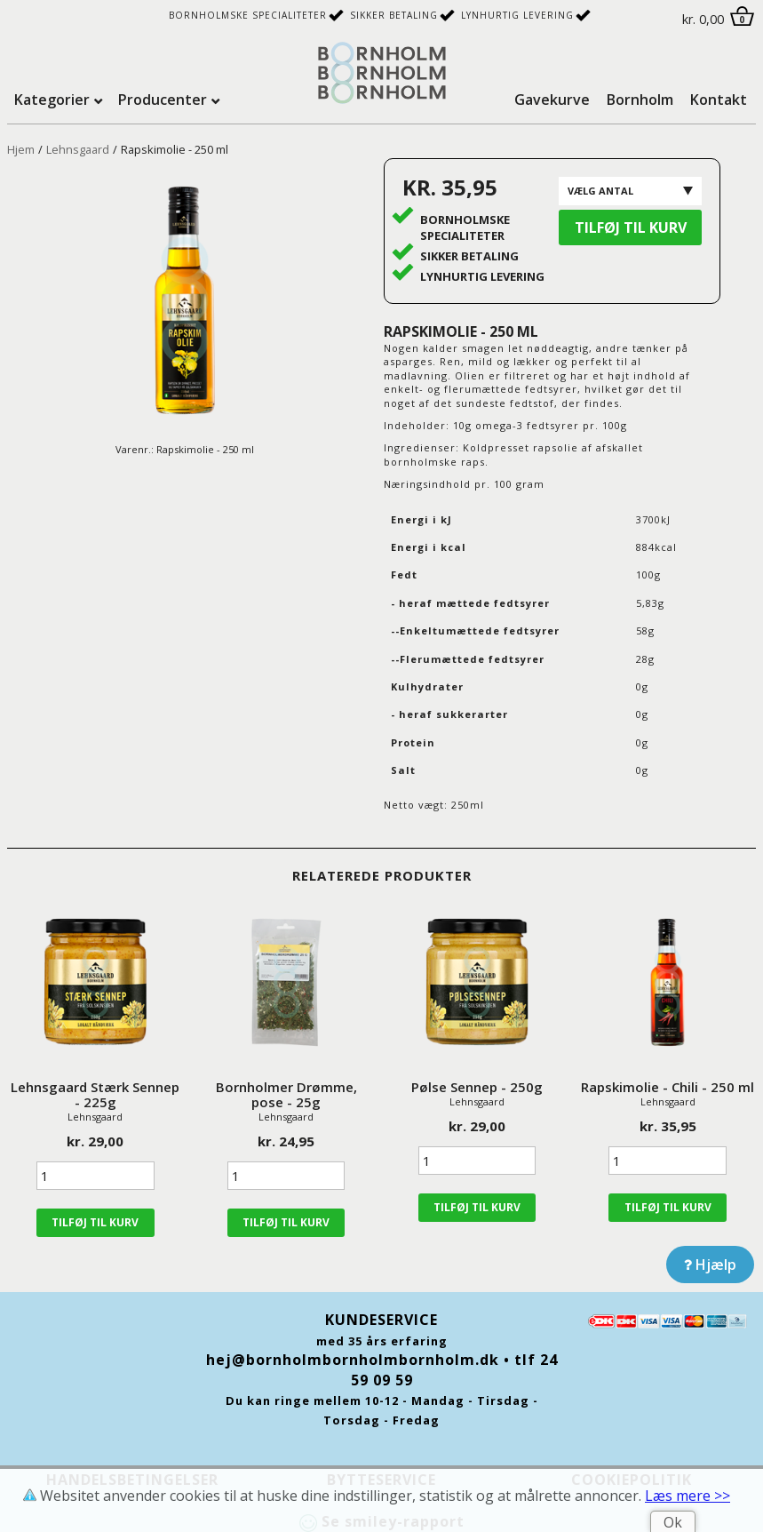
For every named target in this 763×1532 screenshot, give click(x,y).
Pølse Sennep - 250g (477, 1087)
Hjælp (710, 1264)
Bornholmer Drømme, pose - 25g (286, 1094)
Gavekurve (552, 99)
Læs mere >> (687, 1495)
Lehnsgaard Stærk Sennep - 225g (95, 1094)
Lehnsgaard (77, 149)
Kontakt (718, 99)
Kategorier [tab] (52, 99)
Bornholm (640, 99)
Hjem (21, 149)
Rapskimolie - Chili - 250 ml (667, 1087)
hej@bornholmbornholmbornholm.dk (352, 1359)
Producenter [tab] (162, 99)
